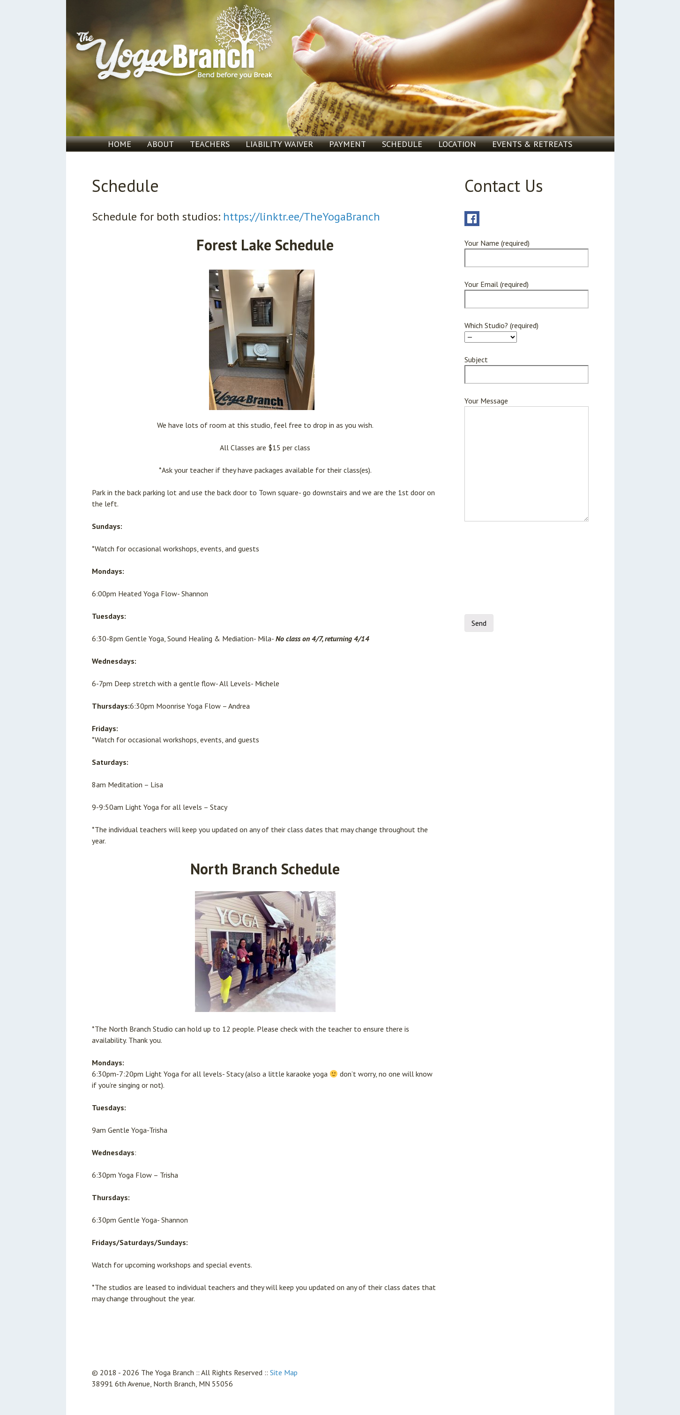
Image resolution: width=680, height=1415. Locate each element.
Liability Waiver (279, 144)
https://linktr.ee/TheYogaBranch (301, 216)
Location (457, 144)
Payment (347, 144)
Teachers (210, 144)
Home (119, 144)
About (160, 144)
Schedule (402, 144)
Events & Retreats (532, 144)
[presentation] (502, 570)
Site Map (284, 1372)
